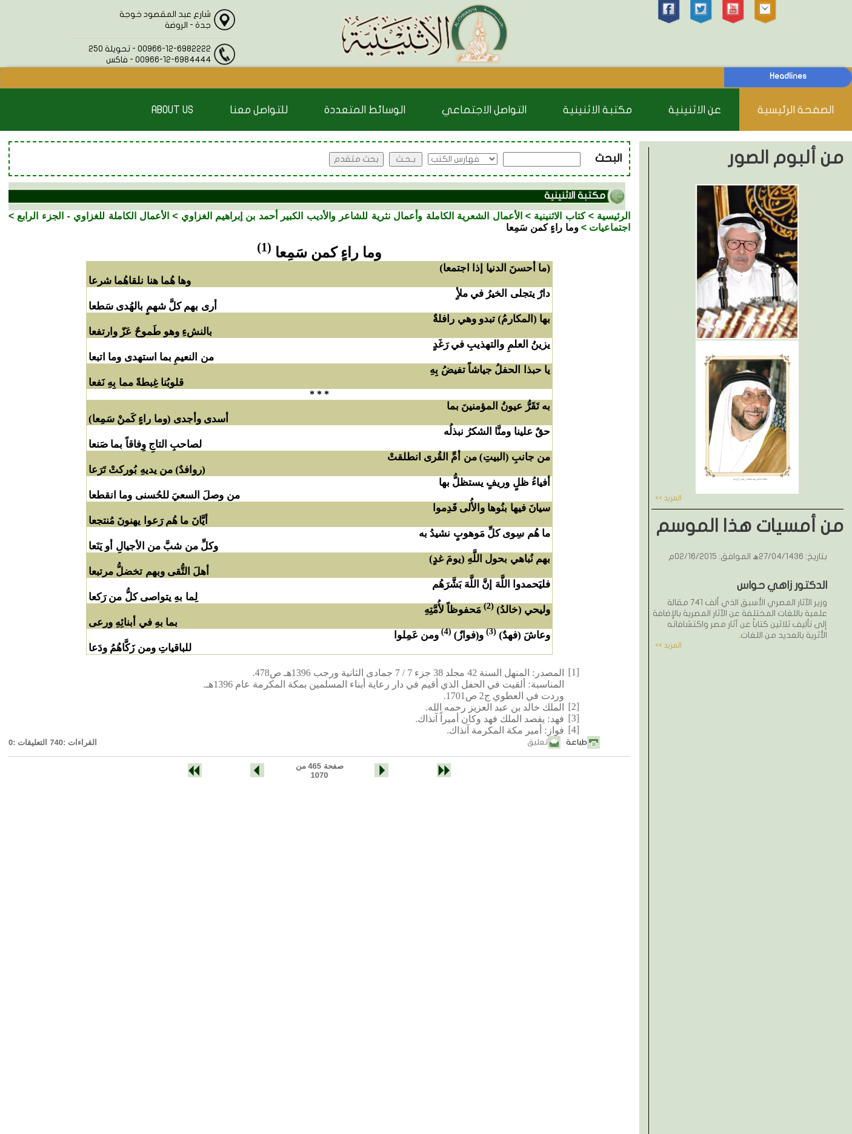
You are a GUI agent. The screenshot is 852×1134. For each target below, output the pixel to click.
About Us (172, 110)
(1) (264, 247)
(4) (446, 631)
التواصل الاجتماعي (484, 110)
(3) (491, 631)
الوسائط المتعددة (364, 110)
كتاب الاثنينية (559, 216)
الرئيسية (613, 216)
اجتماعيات (609, 227)
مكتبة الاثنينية (597, 110)
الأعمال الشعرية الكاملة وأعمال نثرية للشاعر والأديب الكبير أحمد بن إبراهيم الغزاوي (351, 216)
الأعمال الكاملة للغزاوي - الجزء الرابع (93, 216)
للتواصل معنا (259, 110)
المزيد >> (668, 498)
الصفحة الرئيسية (795, 110)
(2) (489, 606)
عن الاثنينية (694, 110)
